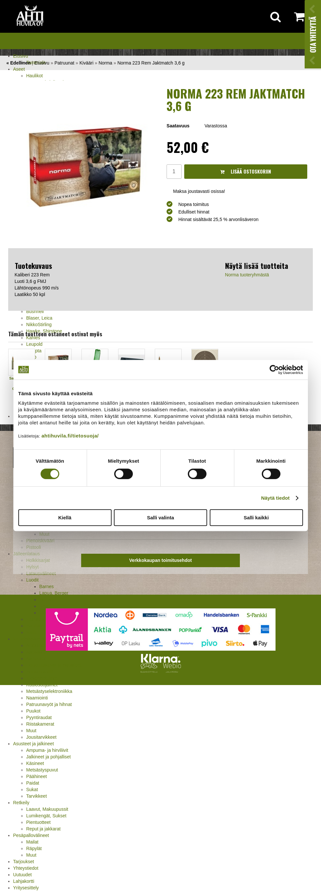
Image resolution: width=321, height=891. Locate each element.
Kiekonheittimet (42, 678)
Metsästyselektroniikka (49, 691)
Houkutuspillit (39, 671)
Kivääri (87, 62)
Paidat (32, 783)
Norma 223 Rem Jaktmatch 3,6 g (151, 62)
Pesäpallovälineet (31, 835)
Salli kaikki (256, 517)
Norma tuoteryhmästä (247, 274)
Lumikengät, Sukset (46, 815)
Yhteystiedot (25, 868)
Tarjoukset (23, 861)
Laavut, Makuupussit (47, 809)
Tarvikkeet (36, 796)
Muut (31, 730)
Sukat (32, 789)
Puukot (33, 711)
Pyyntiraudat (39, 717)
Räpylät (34, 848)
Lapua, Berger (53, 593)
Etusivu (20, 56)
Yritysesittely (26, 887)
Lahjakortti (23, 881)
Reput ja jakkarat (43, 828)
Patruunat (64, 62)
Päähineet (36, 776)
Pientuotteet (38, 822)
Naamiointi (37, 697)
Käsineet (35, 763)
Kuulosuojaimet (42, 684)
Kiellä (64, 517)
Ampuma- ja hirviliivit (47, 750)
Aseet (19, 69)
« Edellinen (19, 62)
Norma (46, 599)
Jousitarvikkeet (41, 737)
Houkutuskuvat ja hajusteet (53, 665)
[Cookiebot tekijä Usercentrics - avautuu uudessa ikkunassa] (274, 370)
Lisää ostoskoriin (245, 171)
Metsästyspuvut (42, 769)
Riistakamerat (40, 724)
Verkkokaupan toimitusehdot (160, 560)
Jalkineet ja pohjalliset (48, 756)
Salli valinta (160, 517)
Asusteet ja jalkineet (33, 743)
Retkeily (21, 802)
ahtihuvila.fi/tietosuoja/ (70, 435)
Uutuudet (22, 874)
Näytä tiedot (275, 498)
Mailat (32, 842)
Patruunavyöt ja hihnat (49, 704)
